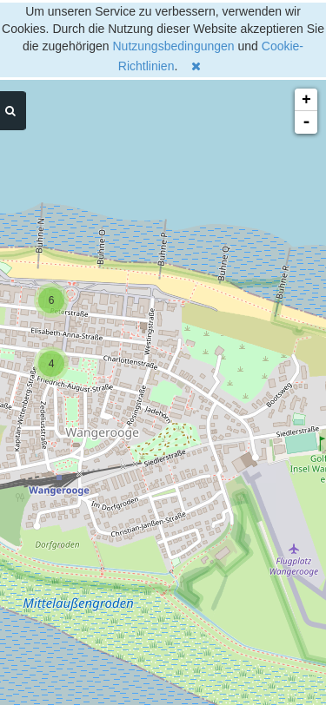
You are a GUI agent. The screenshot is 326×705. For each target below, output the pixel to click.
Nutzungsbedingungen (174, 46)
